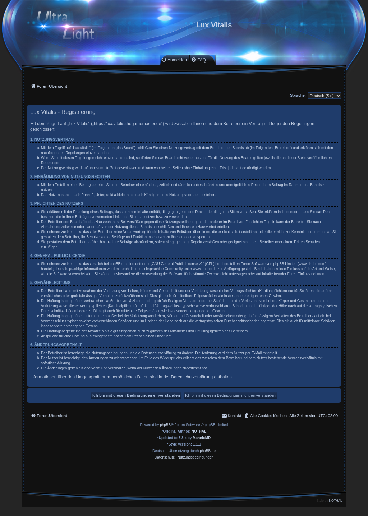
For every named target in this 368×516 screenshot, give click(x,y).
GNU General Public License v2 (177, 264)
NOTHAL (199, 431)
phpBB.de (208, 451)
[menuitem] (174, 60)
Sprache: (298, 95)
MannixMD (202, 438)
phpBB (165, 425)
